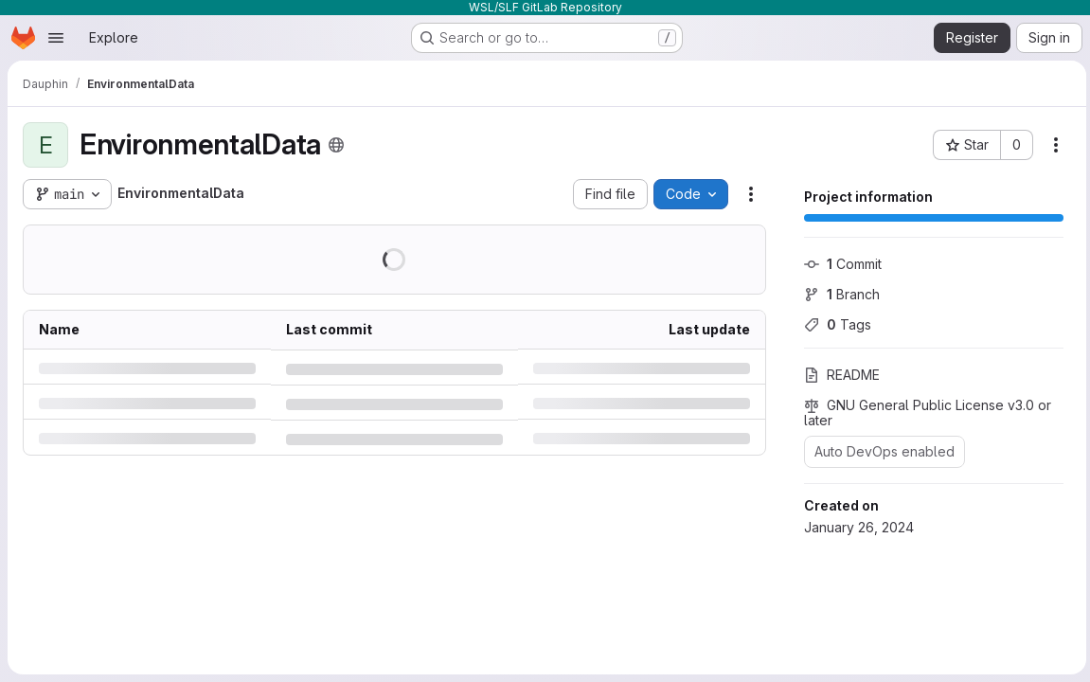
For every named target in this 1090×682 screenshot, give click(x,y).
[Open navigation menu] (56, 38)
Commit (839, 264)
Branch (838, 294)
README (838, 375)
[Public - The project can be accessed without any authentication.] (336, 145)
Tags (833, 324)
